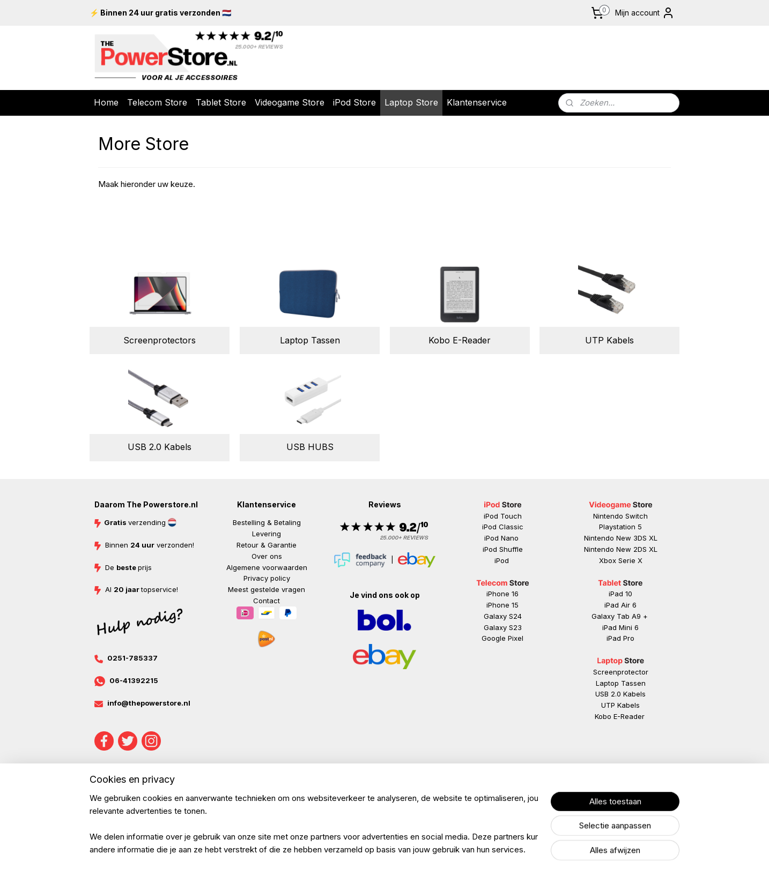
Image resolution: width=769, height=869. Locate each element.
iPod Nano (502, 538)
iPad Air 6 (620, 605)
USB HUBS (309, 446)
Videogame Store (289, 102)
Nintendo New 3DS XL (620, 538)
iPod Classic (502, 526)
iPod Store (354, 102)
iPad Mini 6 (620, 627)
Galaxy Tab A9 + (619, 616)
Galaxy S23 (503, 627)
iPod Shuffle (503, 549)
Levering (266, 533)
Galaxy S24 (503, 616)
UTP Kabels (609, 340)
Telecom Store (157, 102)
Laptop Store (411, 102)
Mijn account (645, 12)
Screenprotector (620, 672)
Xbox (608, 560)
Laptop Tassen (309, 340)
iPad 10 (620, 593)
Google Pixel (502, 638)
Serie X (630, 560)
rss (447, 801)
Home (106, 102)
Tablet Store (221, 102)
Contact (266, 600)
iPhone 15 (502, 605)
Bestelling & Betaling (267, 522)
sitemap (426, 801)
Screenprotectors (159, 340)
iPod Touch (503, 516)
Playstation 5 (620, 526)
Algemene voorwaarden (266, 567)
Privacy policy (266, 578)
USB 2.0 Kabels (159, 446)
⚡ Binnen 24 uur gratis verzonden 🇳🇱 (160, 12)
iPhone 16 (502, 593)
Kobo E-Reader (459, 340)
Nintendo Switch (620, 516)
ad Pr (621, 638)
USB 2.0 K (611, 694)
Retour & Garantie (266, 545)
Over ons (267, 556)
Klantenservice (477, 102)
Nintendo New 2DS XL (620, 549)
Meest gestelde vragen (266, 589)
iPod (502, 560)
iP (609, 638)
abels (636, 694)
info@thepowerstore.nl (148, 703)
